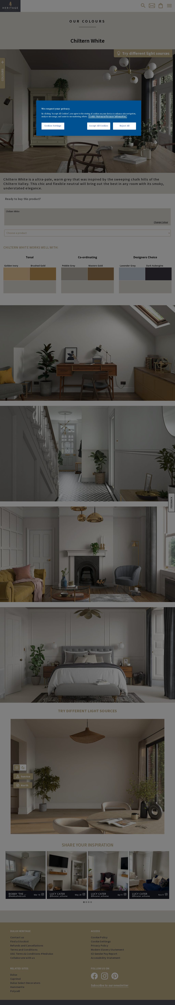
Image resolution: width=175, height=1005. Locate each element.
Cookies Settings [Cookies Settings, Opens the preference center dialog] (52, 126)
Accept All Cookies (98, 126)
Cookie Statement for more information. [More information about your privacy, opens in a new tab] (107, 116)
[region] (88, 118)
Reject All (125, 126)
